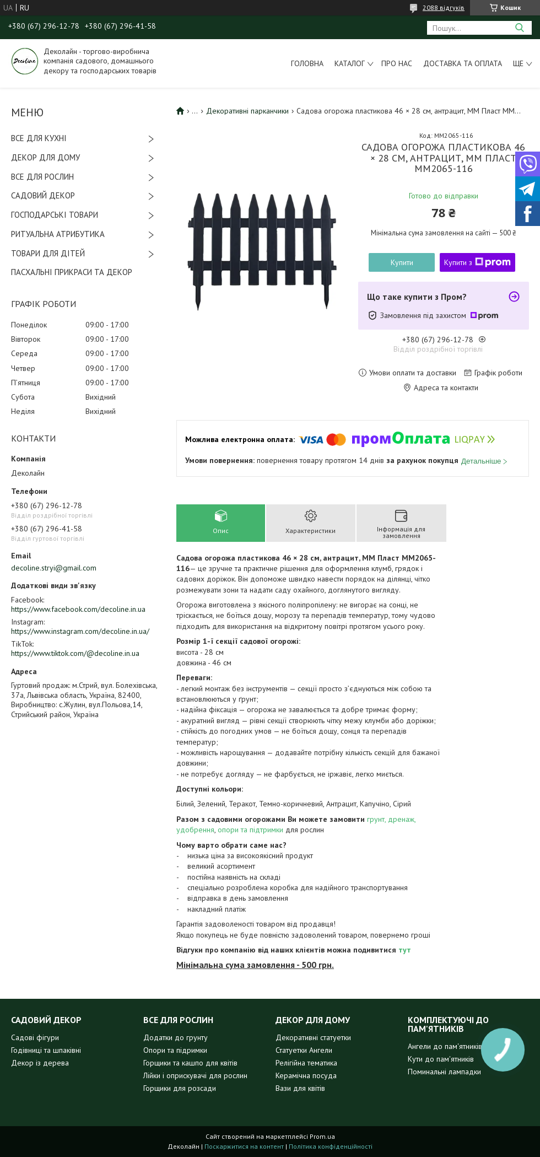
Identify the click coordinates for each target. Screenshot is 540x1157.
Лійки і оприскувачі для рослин (195, 1075)
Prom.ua (322, 1136)
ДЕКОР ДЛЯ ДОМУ (45, 157)
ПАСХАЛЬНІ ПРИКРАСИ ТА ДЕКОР (71, 272)
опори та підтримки (250, 830)
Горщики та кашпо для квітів (190, 1063)
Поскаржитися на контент (244, 1146)
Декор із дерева (40, 1063)
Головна (307, 63)
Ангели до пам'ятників (445, 1046)
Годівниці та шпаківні (46, 1050)
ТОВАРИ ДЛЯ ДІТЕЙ (48, 253)
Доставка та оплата (462, 63)
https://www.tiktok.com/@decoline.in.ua (75, 653)
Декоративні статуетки (313, 1037)
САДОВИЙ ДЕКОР (43, 195)
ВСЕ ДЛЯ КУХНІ (39, 138)
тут (404, 950)
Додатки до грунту (175, 1037)
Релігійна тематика (306, 1063)
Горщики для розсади (179, 1088)
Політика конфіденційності (330, 1146)
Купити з (477, 262)
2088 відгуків (444, 7)
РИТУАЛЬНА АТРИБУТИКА (58, 234)
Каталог (349, 63)
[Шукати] (519, 28)
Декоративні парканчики (247, 111)
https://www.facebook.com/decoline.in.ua (78, 609)
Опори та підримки (175, 1050)
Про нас (396, 63)
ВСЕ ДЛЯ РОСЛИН (42, 176)
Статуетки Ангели (304, 1050)
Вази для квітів (300, 1088)
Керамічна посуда (306, 1075)
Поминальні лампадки (444, 1072)
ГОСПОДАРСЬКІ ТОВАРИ (54, 214)
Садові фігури (35, 1037)
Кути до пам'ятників (441, 1059)
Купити (402, 262)
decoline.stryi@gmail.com (53, 568)
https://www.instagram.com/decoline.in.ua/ (80, 631)
